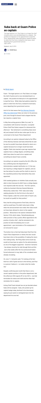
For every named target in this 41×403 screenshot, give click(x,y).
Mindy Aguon (9, 89)
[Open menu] (16, 4)
